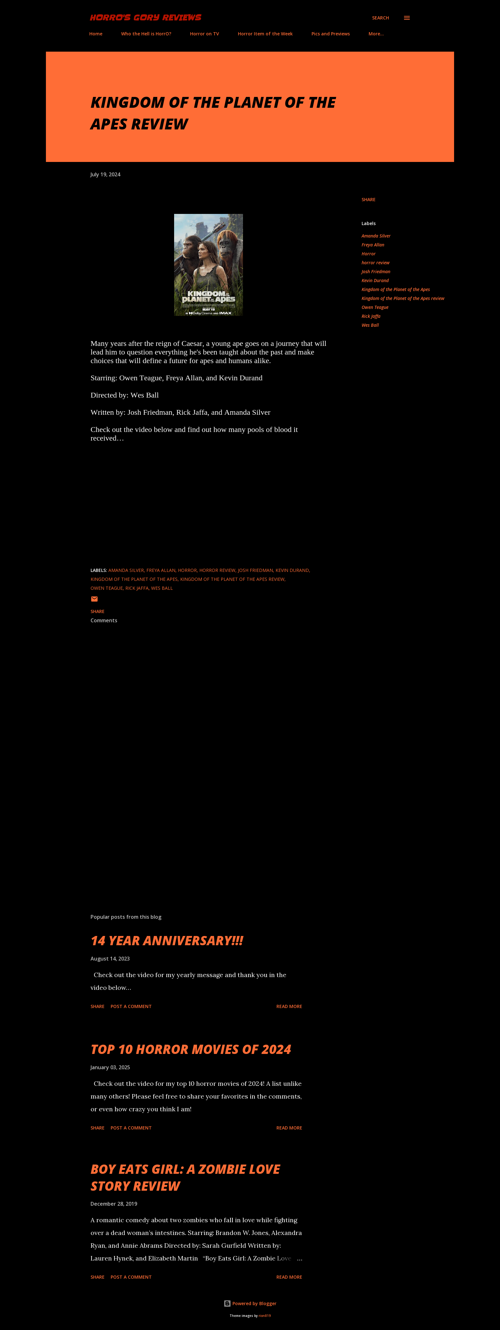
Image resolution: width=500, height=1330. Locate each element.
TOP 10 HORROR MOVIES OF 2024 (191, 1049)
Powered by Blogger (250, 1303)
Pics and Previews (331, 34)
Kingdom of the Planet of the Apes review (403, 298)
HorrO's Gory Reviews (145, 17)
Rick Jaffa (371, 316)
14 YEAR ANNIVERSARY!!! (167, 940)
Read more (289, 1006)
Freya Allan (373, 245)
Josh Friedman (376, 271)
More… (376, 34)
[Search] (380, 18)
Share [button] (369, 199)
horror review (376, 262)
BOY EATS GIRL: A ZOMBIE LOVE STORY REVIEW (185, 1177)
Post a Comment (131, 1006)
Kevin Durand (375, 280)
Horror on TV (204, 34)
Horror (369, 254)
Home (95, 34)
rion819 (265, 1316)
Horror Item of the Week (265, 34)
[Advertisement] (198, 834)
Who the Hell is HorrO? (146, 34)
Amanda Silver (376, 236)
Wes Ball (370, 325)
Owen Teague (375, 307)
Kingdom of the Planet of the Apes (396, 289)
